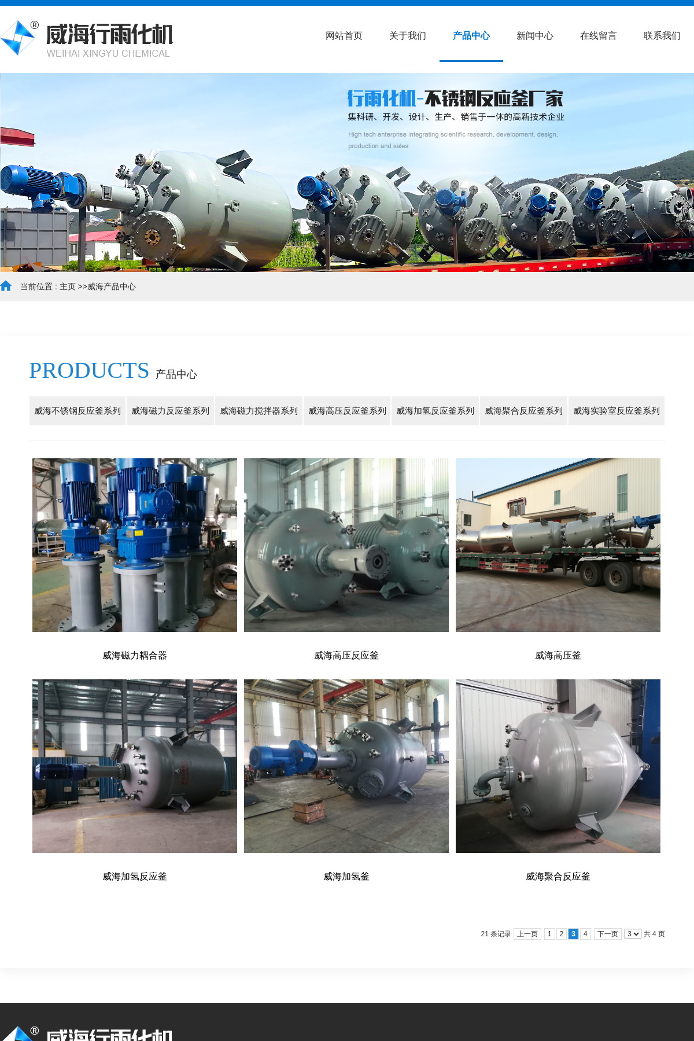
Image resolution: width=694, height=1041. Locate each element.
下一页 (607, 934)
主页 (68, 286)
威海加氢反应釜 (134, 876)
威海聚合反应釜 (558, 876)
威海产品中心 (111, 286)
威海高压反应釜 (346, 655)
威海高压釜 (558, 655)
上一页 (527, 934)
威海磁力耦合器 (134, 655)
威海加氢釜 (346, 876)
